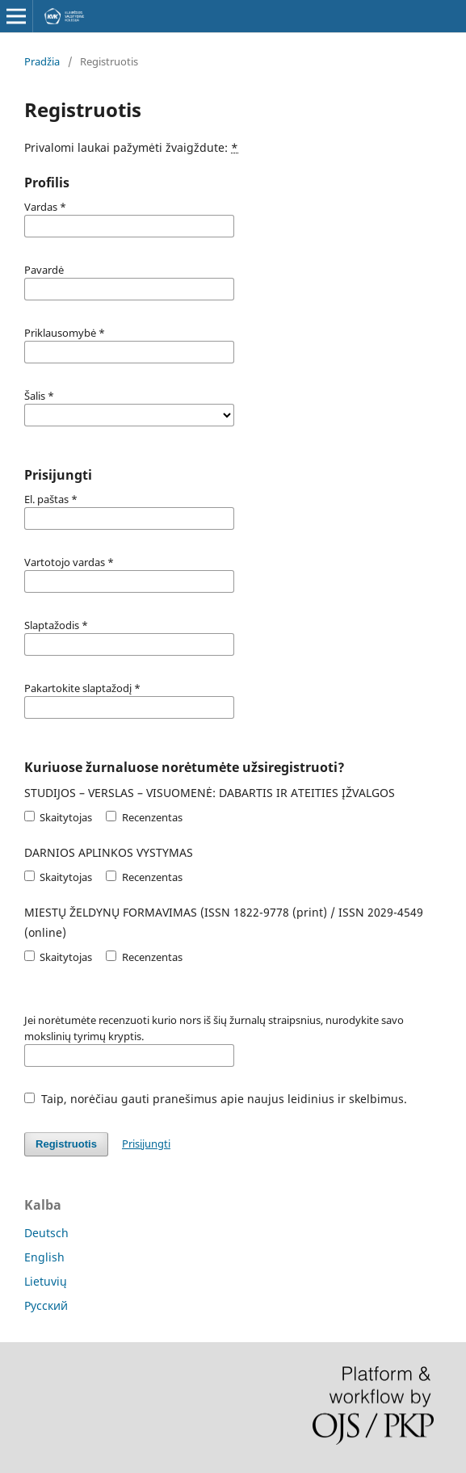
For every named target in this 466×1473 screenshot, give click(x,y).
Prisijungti (146, 1143)
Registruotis (66, 1144)
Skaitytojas (58, 817)
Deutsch (46, 1232)
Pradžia (42, 61)
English (44, 1257)
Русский (46, 1305)
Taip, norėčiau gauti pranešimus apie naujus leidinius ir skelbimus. (215, 1098)
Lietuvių (45, 1281)
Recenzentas (144, 817)
